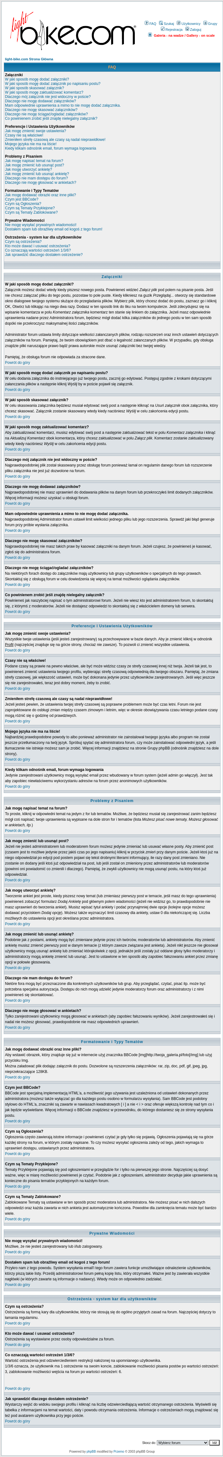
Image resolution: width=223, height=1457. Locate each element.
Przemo (118, 1451)
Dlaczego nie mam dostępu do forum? (36, 178)
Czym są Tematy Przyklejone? (30, 208)
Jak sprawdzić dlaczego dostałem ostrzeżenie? (44, 255)
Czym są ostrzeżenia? (23, 241)
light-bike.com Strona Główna (29, 59)
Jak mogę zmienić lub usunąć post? (34, 165)
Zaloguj (193, 29)
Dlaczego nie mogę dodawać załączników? (40, 101)
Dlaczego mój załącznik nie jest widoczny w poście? (48, 97)
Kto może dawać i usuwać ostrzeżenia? (37, 246)
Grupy (210, 24)
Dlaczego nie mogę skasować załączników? (41, 110)
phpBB (91, 1451)
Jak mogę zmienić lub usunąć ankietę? (37, 174)
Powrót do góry (17, 362)
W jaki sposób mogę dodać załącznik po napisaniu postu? (53, 83)
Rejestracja (172, 29)
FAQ (150, 24)
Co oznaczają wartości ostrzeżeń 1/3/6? (38, 250)
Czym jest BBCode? (21, 199)
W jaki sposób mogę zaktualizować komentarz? (44, 92)
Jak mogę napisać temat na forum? (34, 161)
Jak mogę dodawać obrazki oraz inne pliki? (40, 195)
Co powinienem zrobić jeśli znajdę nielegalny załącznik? (51, 118)
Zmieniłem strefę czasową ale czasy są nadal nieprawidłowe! (55, 139)
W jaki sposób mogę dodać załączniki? (37, 79)
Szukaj (166, 24)
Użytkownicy (188, 24)
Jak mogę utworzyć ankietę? (28, 169)
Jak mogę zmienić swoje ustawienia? (35, 131)
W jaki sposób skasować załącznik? (34, 88)
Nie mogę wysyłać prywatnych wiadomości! (40, 225)
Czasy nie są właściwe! (24, 135)
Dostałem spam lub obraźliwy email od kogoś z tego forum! (53, 229)
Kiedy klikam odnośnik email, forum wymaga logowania (50, 148)
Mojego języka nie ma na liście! (31, 144)
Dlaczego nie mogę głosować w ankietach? (40, 182)
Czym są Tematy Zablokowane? (31, 212)
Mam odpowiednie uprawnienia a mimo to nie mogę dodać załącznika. (63, 105)
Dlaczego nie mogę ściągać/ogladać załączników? (46, 114)
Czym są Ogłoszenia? (23, 204)
